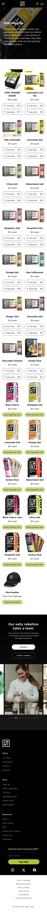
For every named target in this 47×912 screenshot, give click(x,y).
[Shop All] (23, 784)
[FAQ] (23, 827)
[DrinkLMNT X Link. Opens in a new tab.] (23, 870)
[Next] (43, 689)
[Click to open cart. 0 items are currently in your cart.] (42, 3)
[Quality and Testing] (23, 831)
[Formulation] (23, 762)
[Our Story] (23, 758)
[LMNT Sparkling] (23, 788)
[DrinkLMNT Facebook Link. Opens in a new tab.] (34, 870)
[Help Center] (23, 823)
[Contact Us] (23, 835)
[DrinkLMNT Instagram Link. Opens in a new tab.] (12, 870)
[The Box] (23, 792)
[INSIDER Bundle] (23, 796)
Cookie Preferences (24, 898)
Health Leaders (23, 655)
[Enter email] (23, 855)
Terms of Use (23, 891)
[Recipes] (23, 770)
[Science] (23, 766)
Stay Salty (24, 862)
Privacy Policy (23, 887)
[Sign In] (23, 819)
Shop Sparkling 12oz (12, 415)
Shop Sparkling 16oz (34, 490)
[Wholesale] (23, 839)
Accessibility (23, 894)
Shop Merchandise (12, 602)
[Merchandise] (23, 804)
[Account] (37, 3)
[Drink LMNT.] (22, 4)
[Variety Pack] (23, 800)
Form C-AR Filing (23, 880)
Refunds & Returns (23, 884)
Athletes (23, 647)
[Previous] (4, 689)
